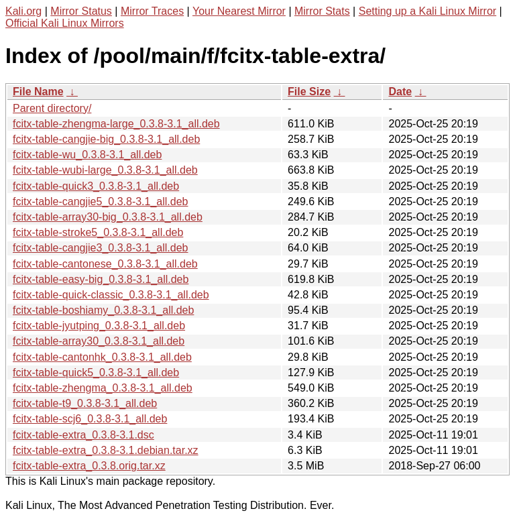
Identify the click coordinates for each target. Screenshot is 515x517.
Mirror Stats (322, 11)
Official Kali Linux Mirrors (64, 23)
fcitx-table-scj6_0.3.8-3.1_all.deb (90, 418)
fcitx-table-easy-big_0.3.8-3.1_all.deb (100, 279)
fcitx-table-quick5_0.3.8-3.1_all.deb (96, 372)
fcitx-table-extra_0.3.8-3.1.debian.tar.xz (105, 450)
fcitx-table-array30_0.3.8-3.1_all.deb (98, 341)
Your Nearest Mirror (239, 11)
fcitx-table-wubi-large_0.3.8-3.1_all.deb (105, 170)
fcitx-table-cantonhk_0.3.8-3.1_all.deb (102, 357)
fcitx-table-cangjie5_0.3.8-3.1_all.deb (100, 201)
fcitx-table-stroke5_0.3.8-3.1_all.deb (98, 232)
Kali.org (23, 11)
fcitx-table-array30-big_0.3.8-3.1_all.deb (108, 217)
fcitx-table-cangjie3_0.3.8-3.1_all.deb (100, 247)
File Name (38, 91)
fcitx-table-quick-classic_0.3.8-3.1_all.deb (111, 294)
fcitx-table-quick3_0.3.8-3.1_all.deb (96, 186)
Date (400, 91)
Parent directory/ (52, 108)
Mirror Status (81, 11)
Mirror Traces (152, 11)
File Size (309, 91)
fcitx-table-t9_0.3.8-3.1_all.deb (85, 403)
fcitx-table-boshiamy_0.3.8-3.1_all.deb (103, 310)
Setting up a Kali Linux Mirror (427, 11)
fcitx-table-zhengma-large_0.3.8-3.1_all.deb (116, 123)
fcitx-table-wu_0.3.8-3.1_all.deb (87, 154)
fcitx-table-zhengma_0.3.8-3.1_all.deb (102, 388)
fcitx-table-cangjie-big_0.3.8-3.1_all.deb (106, 139)
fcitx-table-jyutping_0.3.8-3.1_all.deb (99, 325)
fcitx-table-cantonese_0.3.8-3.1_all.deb (105, 264)
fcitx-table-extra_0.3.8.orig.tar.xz (89, 465)
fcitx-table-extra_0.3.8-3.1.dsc (83, 435)
